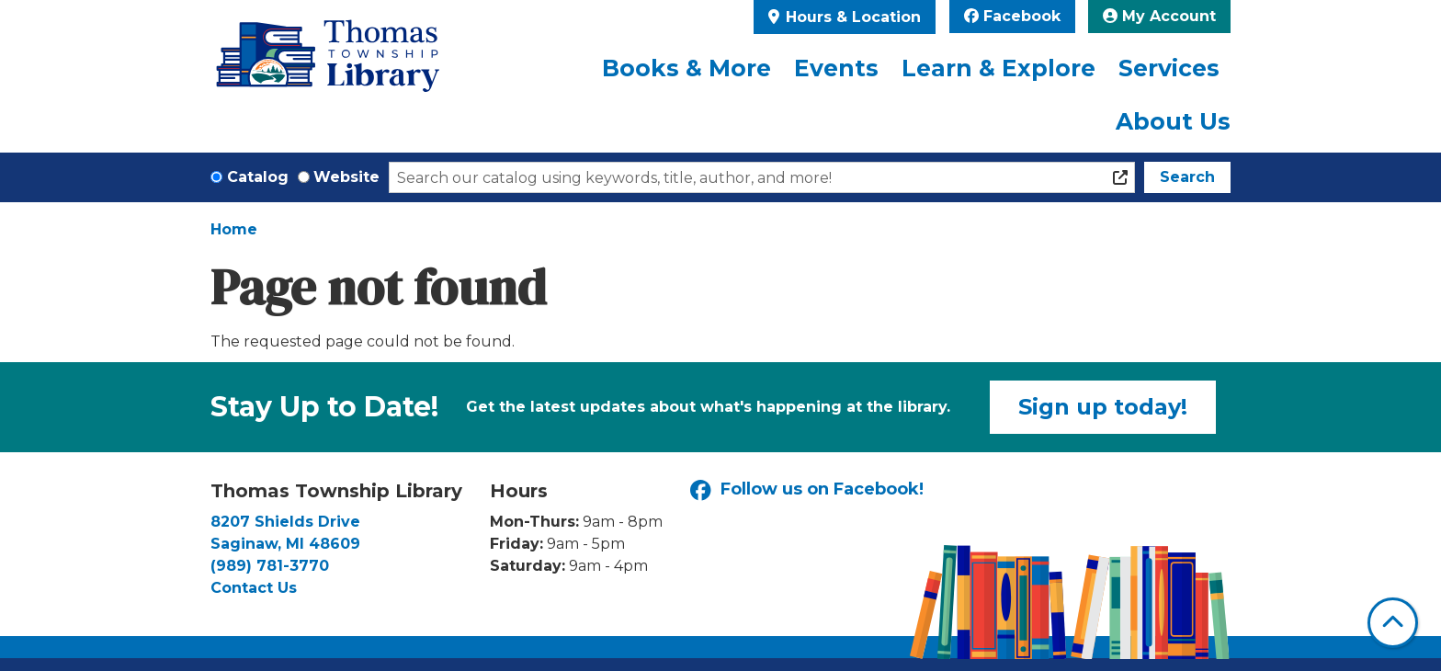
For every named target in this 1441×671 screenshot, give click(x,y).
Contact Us (253, 588)
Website (346, 177)
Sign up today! (1102, 406)
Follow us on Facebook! (807, 490)
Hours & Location (851, 17)
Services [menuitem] (1169, 68)
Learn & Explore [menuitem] (998, 68)
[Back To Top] (1392, 622)
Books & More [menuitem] (686, 68)
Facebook (1012, 16)
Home (233, 229)
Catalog (258, 177)
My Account (1159, 16)
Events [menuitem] (836, 68)
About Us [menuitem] (1173, 121)
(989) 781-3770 (269, 565)
